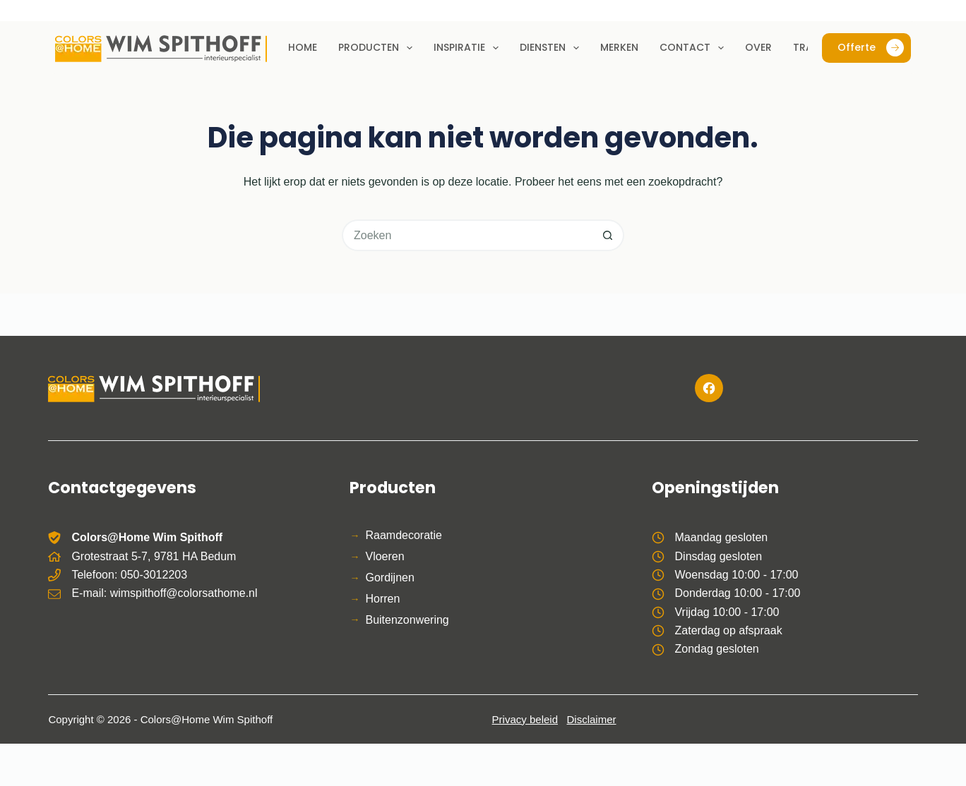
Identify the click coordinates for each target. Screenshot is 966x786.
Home (302, 47)
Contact (694, 48)
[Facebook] (709, 388)
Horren (382, 599)
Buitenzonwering (406, 620)
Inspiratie (469, 48)
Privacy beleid (525, 719)
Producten (378, 48)
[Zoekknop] (608, 235)
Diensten (552, 48)
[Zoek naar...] (467, 235)
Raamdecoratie (403, 535)
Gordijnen (389, 578)
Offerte (870, 47)
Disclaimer (591, 719)
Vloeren (384, 556)
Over (758, 47)
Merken (619, 47)
